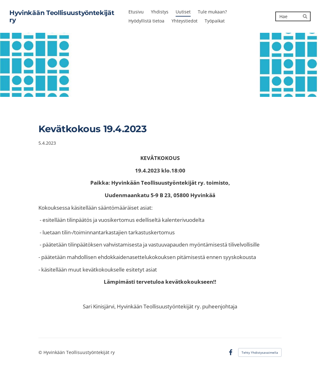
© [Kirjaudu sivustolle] (40, 352)
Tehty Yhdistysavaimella (260, 352)
